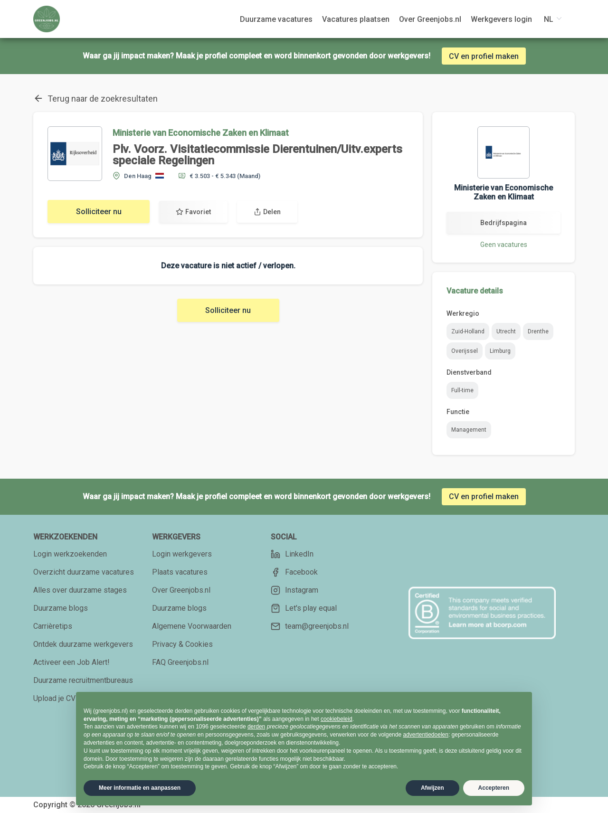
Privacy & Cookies (182, 644)
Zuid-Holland (467, 331)
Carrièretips (52, 626)
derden (256, 726)
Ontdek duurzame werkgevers (83, 644)
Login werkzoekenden (70, 553)
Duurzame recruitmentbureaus (83, 680)
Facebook (294, 572)
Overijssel (464, 351)
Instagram (294, 590)
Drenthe (538, 331)
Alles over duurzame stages (80, 590)
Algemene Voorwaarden (191, 626)
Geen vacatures (503, 244)
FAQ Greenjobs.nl (180, 662)
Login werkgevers (182, 553)
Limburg (500, 351)
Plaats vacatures (180, 572)
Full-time (462, 390)
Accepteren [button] (493, 788)
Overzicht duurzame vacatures (83, 572)
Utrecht (506, 331)
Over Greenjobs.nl (181, 590)
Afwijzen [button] (432, 788)
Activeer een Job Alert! (71, 662)
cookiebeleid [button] (336, 719)
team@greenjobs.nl (310, 626)
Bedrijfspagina (503, 223)
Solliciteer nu (99, 211)
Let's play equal (304, 608)
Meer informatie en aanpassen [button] (139, 788)
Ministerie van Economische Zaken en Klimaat (201, 133)
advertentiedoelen (425, 734)
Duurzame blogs (60, 608)
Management (468, 429)
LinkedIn (292, 554)
